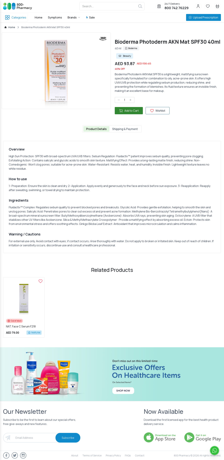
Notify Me (34, 332)
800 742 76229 (177, 8)
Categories (15, 17)
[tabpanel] (112, 197)
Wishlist (157, 111)
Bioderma (131, 48)
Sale (90, 17)
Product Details (96, 129)
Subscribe (68, 438)
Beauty (124, 56)
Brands (74, 17)
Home (38, 17)
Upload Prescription (203, 17)
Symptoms (55, 17)
